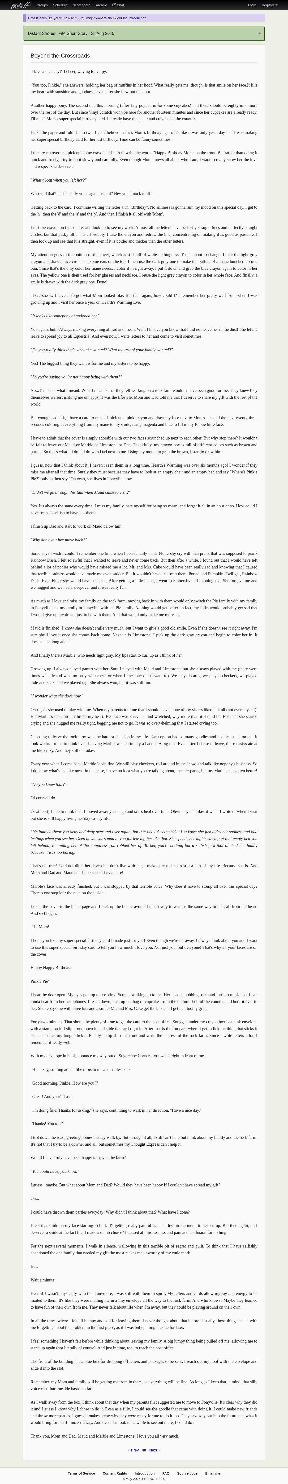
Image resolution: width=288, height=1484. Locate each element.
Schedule (60, 5)
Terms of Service (81, 1473)
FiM (62, 33)
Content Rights (115, 1473)
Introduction (145, 1473)
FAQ (165, 1473)
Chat (118, 5)
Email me (212, 1473)
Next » (154, 1450)
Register (269, 5)
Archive (101, 5)
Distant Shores (41, 33)
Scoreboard (81, 5)
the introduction (134, 18)
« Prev (133, 1450)
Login (252, 5)
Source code (187, 1473)
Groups (42, 5)
